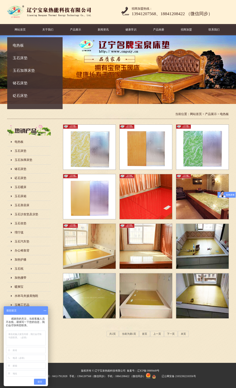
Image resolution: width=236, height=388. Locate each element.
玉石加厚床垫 (24, 70)
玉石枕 (19, 268)
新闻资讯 (103, 29)
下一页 (171, 334)
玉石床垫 (20, 58)
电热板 (18, 45)
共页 (112, 334)
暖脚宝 (19, 286)
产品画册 (158, 29)
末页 (183, 334)
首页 (144, 334)
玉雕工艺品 (22, 304)
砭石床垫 (20, 96)
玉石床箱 (20, 196)
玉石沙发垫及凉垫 (26, 214)
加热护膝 (20, 259)
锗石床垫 (20, 83)
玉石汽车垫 (22, 241)
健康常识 (130, 29)
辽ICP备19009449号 (148, 370)
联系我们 (214, 29)
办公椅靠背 (22, 250)
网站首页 (20, 29)
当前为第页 (129, 334)
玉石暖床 (20, 187)
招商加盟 (186, 29)
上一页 (157, 334)
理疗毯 (19, 232)
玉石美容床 (22, 205)
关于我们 (47, 29)
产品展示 (75, 29)
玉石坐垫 (20, 223)
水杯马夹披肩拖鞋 (26, 295)
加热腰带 (20, 277)
